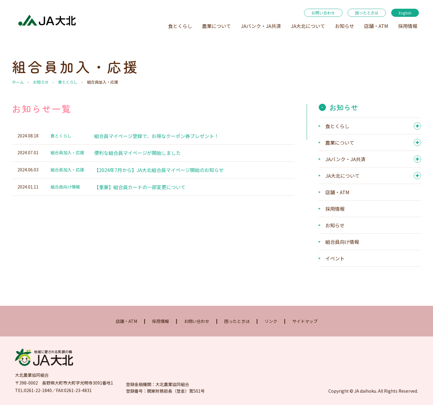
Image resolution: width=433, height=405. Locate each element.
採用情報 (407, 25)
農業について (216, 25)
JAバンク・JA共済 (261, 25)
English (405, 13)
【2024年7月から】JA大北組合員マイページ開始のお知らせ (159, 169)
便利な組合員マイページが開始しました (137, 152)
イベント (335, 258)
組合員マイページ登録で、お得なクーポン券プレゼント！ (156, 136)
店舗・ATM (376, 25)
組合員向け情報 (65, 187)
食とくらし (180, 25)
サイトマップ (305, 321)
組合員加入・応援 (67, 152)
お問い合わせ (323, 13)
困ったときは (367, 13)
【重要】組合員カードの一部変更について (140, 187)
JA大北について (308, 25)
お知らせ (344, 25)
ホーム (18, 82)
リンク (271, 321)
